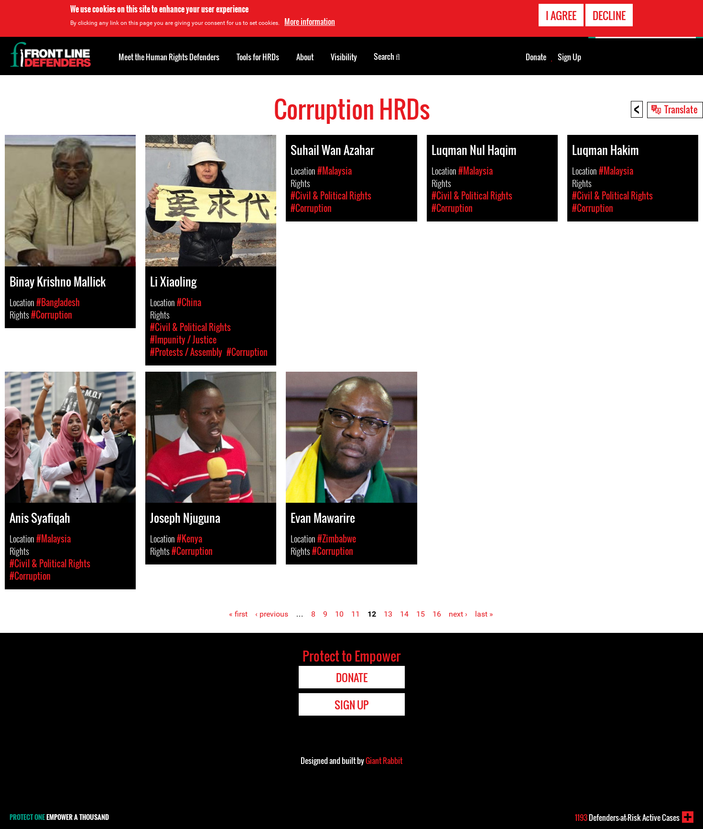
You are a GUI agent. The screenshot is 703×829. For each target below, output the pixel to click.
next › (458, 614)
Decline (609, 15)
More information (309, 21)
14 (404, 614)
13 (388, 614)
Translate (681, 109)
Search (387, 56)
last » (484, 614)
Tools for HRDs (258, 57)
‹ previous (271, 614)
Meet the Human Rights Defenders (169, 57)
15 (420, 614)
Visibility (344, 57)
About (305, 57)
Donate (536, 57)
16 (437, 614)
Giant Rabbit (384, 760)
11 (355, 614)
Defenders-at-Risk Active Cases (627, 817)
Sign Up (569, 57)
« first (238, 614)
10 (339, 614)
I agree (561, 15)
